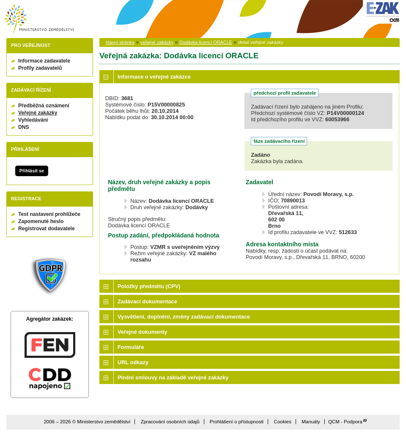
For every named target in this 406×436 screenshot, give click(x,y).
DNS (23, 127)
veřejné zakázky (156, 42)
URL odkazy (133, 362)
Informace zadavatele (44, 61)
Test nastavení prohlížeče (49, 214)
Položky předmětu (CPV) (149, 286)
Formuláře (131, 347)
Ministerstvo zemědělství (39, 19)
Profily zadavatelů (40, 68)
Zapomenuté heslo (40, 221)
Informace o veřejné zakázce (154, 77)
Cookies (282, 421)
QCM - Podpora (345, 421)
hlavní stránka (120, 42)
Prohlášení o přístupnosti (236, 421)
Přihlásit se (31, 170)
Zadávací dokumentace (147, 301)
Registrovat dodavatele (46, 229)
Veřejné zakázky (38, 113)
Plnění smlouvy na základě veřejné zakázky (173, 377)
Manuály (311, 421)
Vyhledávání (33, 120)
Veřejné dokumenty (142, 332)
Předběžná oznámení (43, 106)
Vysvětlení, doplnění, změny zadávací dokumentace (184, 316)
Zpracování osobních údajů (170, 421)
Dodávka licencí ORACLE (205, 42)
